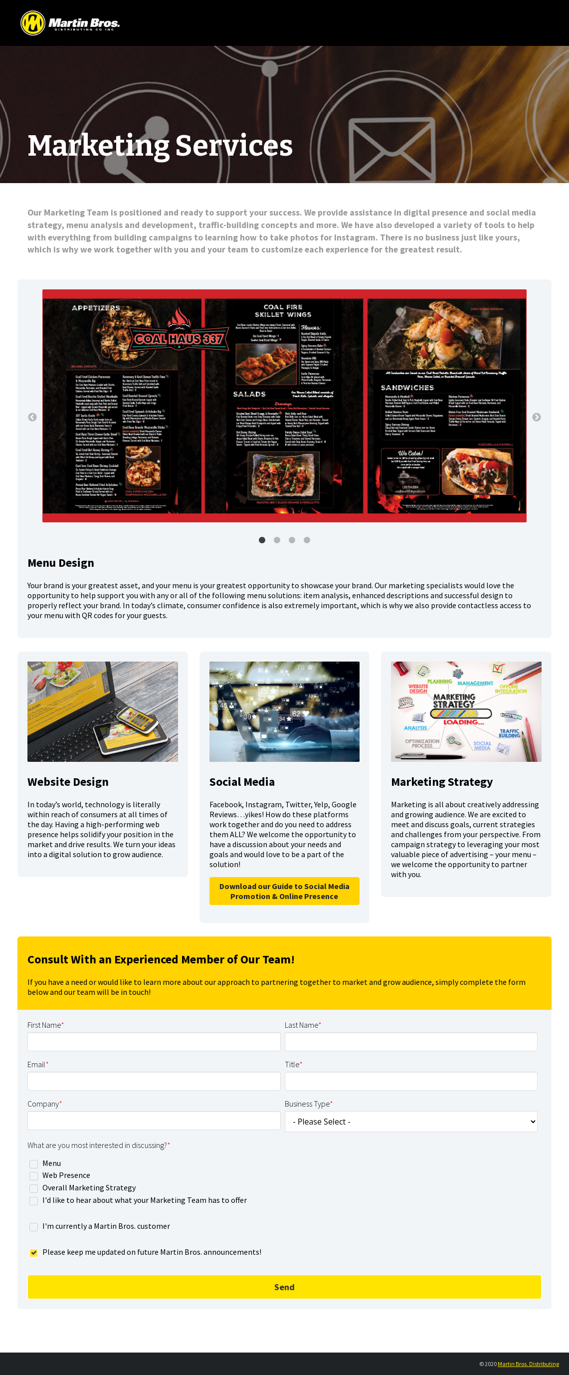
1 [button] (262, 540)
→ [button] (537, 418)
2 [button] (277, 540)
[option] (284, 406)
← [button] (32, 418)
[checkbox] (282, 1181)
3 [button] (292, 540)
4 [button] (307, 540)
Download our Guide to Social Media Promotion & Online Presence (284, 891)
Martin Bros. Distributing (528, 1364)
